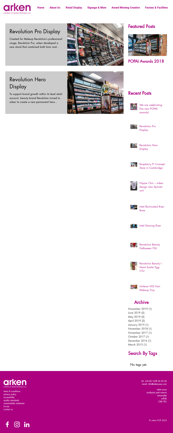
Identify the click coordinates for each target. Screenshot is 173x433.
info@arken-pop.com (157, 384)
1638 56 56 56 (159, 381)
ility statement (18, 403)
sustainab (8, 403)
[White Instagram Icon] (17, 424)
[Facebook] (7, 424)
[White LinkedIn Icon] (27, 424)
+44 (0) (148, 381)
